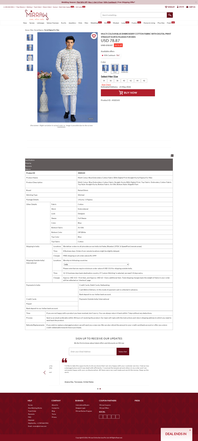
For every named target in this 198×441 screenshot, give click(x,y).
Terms (54, 414)
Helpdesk (31, 420)
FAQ (29, 417)
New (25, 23)
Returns (28, 169)
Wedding (96, 22)
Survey (55, 7)
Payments (28, 166)
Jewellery (72, 23)
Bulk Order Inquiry (64, 7)
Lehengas (40, 23)
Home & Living (149, 23)
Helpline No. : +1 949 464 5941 (38, 423)
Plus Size (161, 23)
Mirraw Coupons (105, 405)
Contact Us (55, 408)
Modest (116, 23)
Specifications (29, 160)
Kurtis (63, 23)
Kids (80, 23)
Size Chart (106, 85)
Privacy (54, 417)
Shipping (28, 163)
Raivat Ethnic (83, 190)
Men (86, 23)
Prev (45, 372)
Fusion (136, 22)
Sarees (31, 23)
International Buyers (82, 405)
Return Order (47, 7)
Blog (53, 411)
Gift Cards (80, 7)
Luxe (125, 22)
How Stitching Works (35, 408)
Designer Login (80, 408)
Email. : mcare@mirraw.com (37, 426)
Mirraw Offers (104, 408)
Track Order (37, 7)
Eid (107, 22)
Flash (171, 22)
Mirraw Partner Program (84, 411)
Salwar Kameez (53, 23)
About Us (55, 405)
